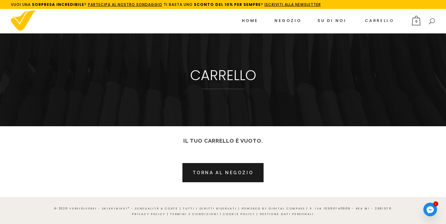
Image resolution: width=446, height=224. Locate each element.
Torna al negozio (223, 172)
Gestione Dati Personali (287, 214)
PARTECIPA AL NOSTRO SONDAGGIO (125, 4)
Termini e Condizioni (194, 214)
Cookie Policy (239, 214)
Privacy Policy (148, 214)
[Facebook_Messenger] (430, 209)
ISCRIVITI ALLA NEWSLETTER (293, 4)
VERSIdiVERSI (83, 208)
